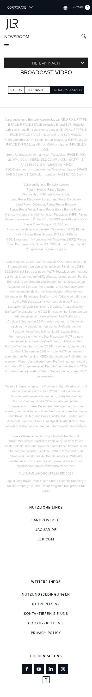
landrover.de (46, 520)
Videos (16, 90)
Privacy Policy (46, 633)
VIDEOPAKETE (37, 90)
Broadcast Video (67, 90)
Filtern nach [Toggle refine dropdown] (58, 63)
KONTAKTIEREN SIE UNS (46, 614)
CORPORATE (20, 7)
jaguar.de (46, 530)
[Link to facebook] (27, 669)
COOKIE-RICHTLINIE (46, 623)
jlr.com (46, 539)
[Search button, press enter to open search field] (84, 36)
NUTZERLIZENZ (46, 604)
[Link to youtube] (39, 669)
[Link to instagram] (63, 669)
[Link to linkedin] (51, 669)
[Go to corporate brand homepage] (46, 23)
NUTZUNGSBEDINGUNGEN (46, 595)
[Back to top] (46, 680)
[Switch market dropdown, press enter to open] (65, 7)
